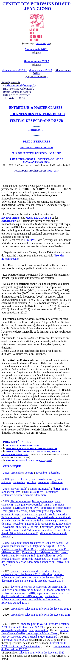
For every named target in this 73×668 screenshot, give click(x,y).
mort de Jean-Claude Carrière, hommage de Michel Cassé (35, 632)
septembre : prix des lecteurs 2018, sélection (26, 574)
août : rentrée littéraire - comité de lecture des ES (32, 557)
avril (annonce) (23, 507)
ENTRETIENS (19, 107)
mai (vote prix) (38, 510)
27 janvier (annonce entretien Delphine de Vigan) (35, 544)
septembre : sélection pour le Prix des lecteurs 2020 (40, 608)
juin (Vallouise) (45, 555)
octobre (29, 472)
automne (6, 482)
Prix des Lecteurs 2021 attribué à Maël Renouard (29, 636)
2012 (49, 170)
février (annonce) (20, 501)
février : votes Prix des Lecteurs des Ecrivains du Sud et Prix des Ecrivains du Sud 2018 (33, 588)
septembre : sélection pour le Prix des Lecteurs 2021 (40, 614)
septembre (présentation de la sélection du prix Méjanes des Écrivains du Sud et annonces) (36, 519)
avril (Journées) (47, 479)
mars (33, 479)
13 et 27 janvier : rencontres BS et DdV (33, 547)
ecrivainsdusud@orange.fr (20, 85)
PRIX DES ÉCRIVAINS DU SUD (22, 445)
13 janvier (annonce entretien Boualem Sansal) (37, 542)
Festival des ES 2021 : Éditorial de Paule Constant (34, 644)
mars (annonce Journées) (29, 504)
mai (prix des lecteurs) (15, 510)
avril (18, 491)
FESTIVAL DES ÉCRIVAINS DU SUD (36, 120)
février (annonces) (42, 501)
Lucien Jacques (43, 43)
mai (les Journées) (33, 491)
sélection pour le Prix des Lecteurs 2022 (41, 652)
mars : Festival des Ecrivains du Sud (34, 554)
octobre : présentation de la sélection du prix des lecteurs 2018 (32, 576)
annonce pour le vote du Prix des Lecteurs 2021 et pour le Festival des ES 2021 (35, 625)
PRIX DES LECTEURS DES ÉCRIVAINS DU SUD (36, 153)
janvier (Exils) (19, 488)
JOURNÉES (8, 220)
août (60, 479)
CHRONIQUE (36, 129)
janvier (15, 479)
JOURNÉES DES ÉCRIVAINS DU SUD (37, 114)
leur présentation (38, 630)
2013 (56, 170)
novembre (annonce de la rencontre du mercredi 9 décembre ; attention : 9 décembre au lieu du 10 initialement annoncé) (36, 530)
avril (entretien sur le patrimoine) (53, 507)
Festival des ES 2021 (16, 639)
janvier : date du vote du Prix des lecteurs (35, 571)
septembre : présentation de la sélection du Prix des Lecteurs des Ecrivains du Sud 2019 (31, 599)
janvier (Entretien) (39, 488)
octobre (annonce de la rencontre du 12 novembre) (43, 523)
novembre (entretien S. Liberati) (21, 526)
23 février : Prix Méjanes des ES (40, 552)
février (25, 479)
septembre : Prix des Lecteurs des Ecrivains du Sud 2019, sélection (35, 595)
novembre (41, 472)
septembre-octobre (12, 494)
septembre (17, 472)
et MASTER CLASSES (46, 107)
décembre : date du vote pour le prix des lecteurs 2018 (32, 580)
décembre (54, 472)
